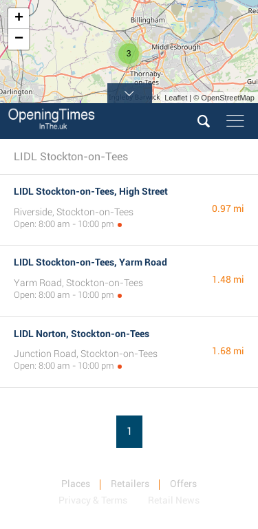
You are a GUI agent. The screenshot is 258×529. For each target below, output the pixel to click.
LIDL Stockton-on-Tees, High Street (91, 191)
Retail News (174, 500)
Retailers (130, 483)
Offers (183, 483)
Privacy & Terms (92, 500)
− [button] (18, 39)
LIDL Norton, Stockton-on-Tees (81, 333)
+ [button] (18, 18)
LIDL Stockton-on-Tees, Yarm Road (90, 262)
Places (75, 483)
